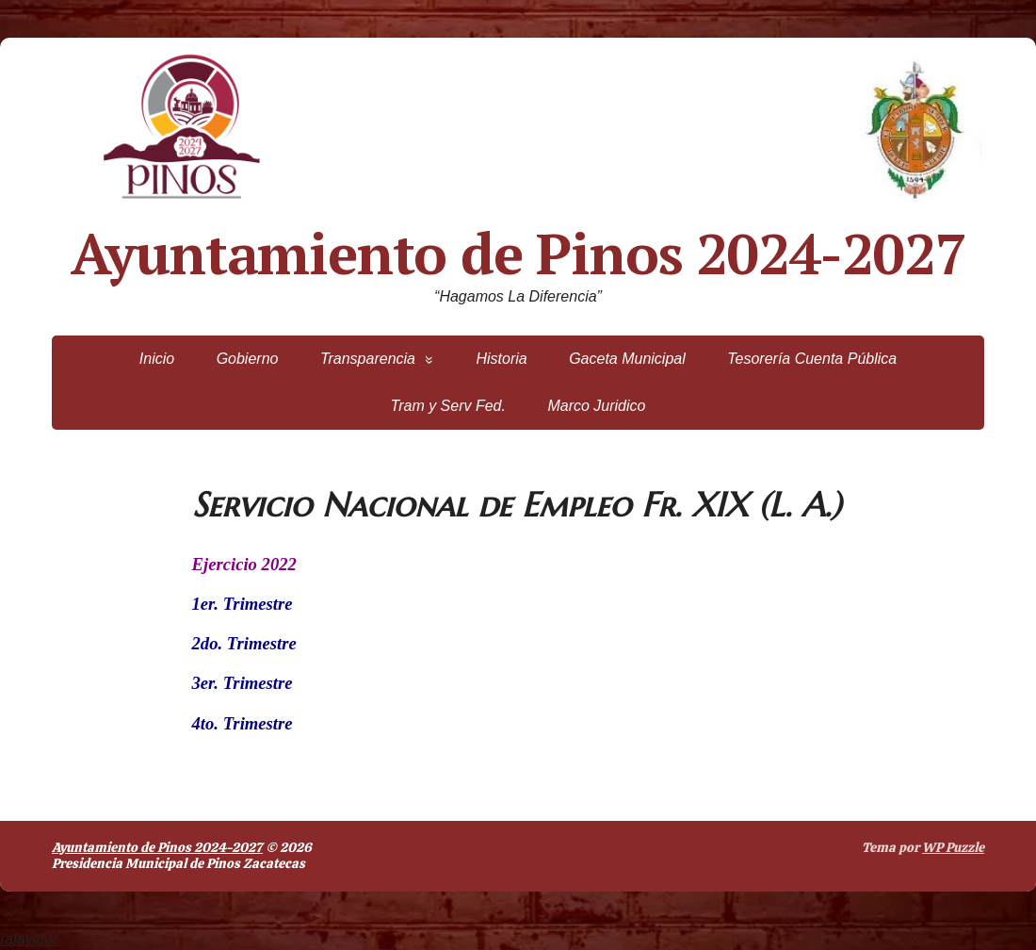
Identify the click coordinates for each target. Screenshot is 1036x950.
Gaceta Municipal (627, 359)
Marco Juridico (596, 406)
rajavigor (28, 939)
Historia (501, 359)
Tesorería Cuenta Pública (812, 359)
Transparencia (367, 359)
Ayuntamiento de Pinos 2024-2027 (518, 253)
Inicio (156, 359)
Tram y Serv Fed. (448, 406)
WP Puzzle (953, 847)
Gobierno (248, 359)
